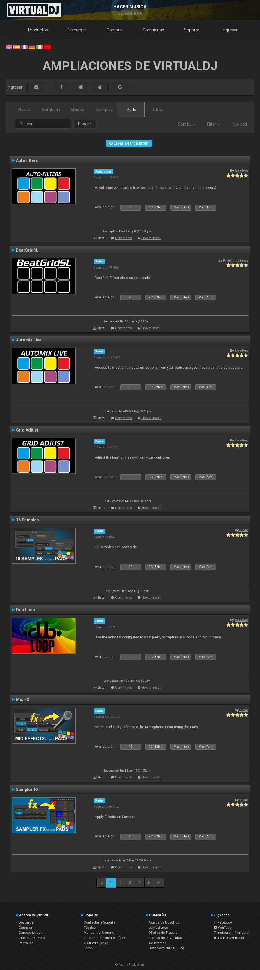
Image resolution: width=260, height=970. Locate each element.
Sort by (187, 124)
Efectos (78, 109)
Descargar (76, 30)
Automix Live (29, 340)
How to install (151, 238)
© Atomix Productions (130, 965)
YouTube (222, 928)
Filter (213, 124)
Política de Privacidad (165, 938)
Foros (88, 948)
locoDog (241, 171)
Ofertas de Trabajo (162, 932)
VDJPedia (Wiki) (96, 943)
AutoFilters (27, 160)
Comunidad (153, 30)
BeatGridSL (27, 250)
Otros (158, 109)
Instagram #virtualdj (231, 932)
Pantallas (26, 943)
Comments (123, 238)
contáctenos (158, 928)
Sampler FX (27, 789)
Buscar (84, 123)
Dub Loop (25, 609)
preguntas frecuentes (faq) (104, 938)
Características (30, 932)
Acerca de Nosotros (163, 922)
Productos (38, 30)
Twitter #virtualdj (229, 938)
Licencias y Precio (32, 938)
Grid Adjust (27, 430)
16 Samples (27, 520)
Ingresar (230, 30)
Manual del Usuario (99, 932)
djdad (243, 530)
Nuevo (24, 109)
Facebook (223, 922)
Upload (240, 124)
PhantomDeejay (235, 260)
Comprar (115, 30)
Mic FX (22, 699)
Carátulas (51, 109)
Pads (131, 109)
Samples (104, 109)
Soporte (191, 30)
